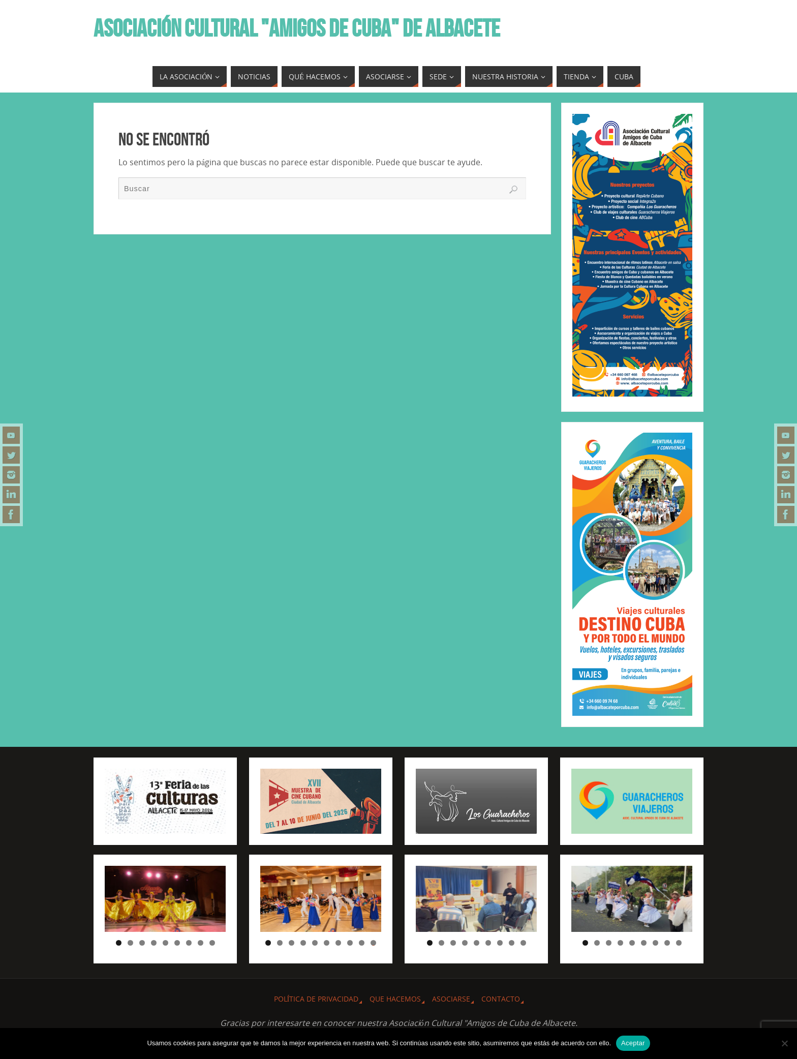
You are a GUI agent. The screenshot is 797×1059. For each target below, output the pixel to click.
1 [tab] (118, 943)
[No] (784, 1043)
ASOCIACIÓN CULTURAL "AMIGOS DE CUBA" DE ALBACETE (297, 28)
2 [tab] (130, 943)
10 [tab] (373, 943)
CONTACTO (500, 999)
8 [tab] (200, 943)
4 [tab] (154, 943)
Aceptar (633, 1043)
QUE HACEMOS (395, 999)
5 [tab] (165, 943)
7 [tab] (189, 943)
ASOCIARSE (451, 999)
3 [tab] (142, 943)
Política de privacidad (316, 999)
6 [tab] (177, 943)
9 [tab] (212, 943)
